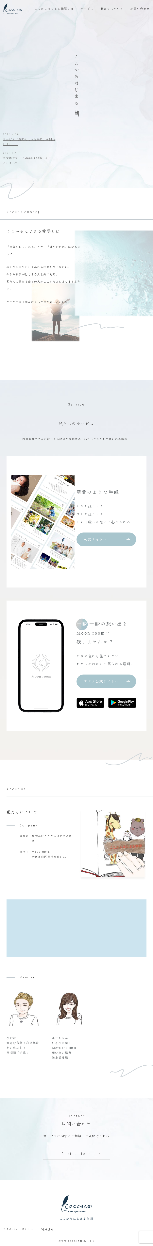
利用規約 (47, 1229)
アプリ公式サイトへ (101, 681)
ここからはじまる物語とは (54, 8)
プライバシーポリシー (18, 1229)
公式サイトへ (95, 539)
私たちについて (112, 8)
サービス (87, 8)
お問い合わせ (140, 8)
